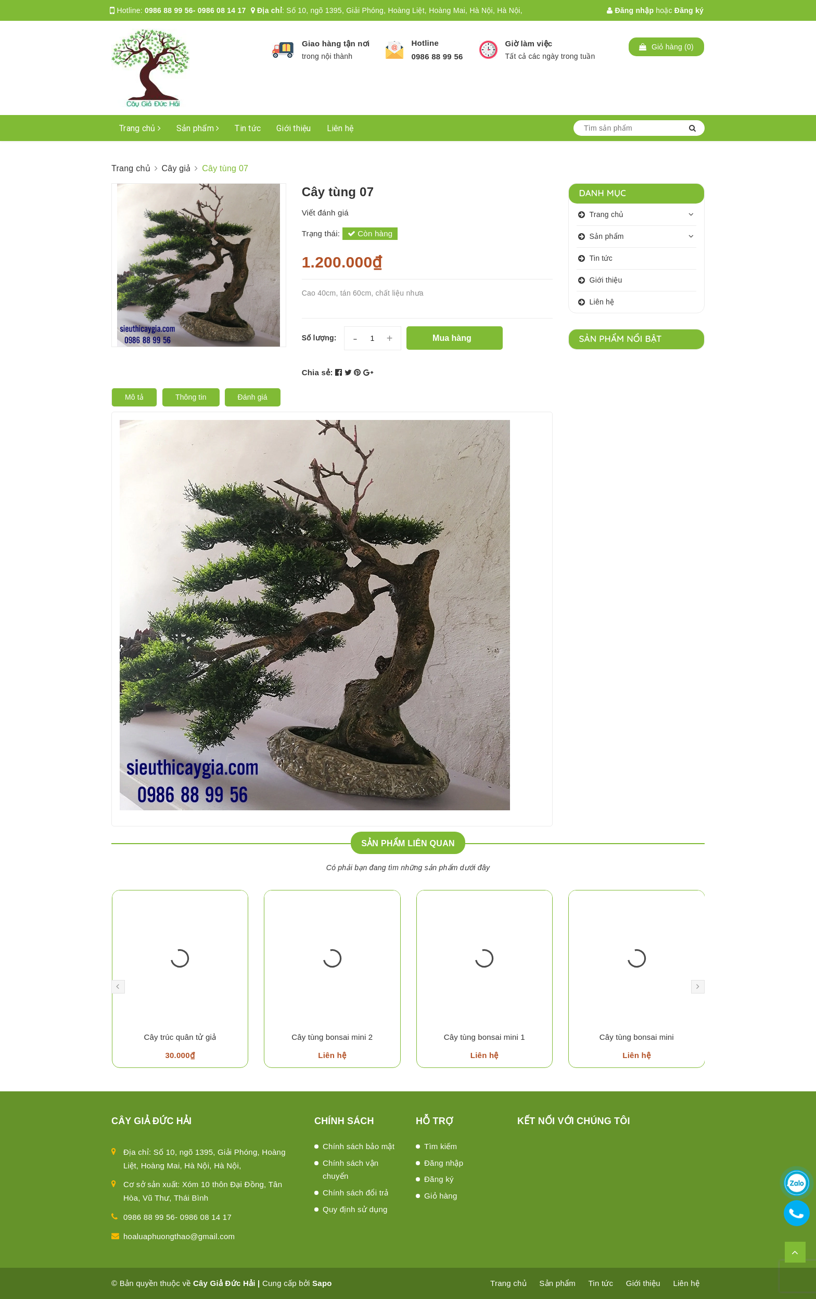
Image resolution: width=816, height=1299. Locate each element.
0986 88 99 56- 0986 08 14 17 (195, 10)
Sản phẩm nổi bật (620, 338)
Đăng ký (689, 10)
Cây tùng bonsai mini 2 (332, 1037)
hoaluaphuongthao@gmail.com (179, 1236)
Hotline (425, 43)
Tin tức (248, 128)
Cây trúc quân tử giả (180, 1037)
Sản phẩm (198, 128)
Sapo (322, 1283)
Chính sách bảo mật (358, 1146)
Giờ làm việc (529, 43)
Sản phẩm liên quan (408, 843)
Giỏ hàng (440, 1195)
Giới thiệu (293, 128)
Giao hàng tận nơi (335, 43)
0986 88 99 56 (437, 56)
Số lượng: (319, 338)
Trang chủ (140, 128)
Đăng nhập (630, 10)
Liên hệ (340, 128)
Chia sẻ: (317, 372)
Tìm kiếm (440, 1146)
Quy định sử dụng (355, 1209)
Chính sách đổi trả (356, 1192)
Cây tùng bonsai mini (637, 1037)
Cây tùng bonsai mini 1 (484, 1037)
